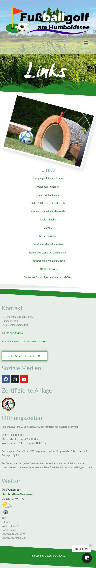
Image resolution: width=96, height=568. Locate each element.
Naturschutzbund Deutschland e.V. (48, 252)
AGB (62, 555)
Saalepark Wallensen (48, 195)
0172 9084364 (14, 333)
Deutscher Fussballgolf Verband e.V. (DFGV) (48, 277)
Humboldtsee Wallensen (18, 494)
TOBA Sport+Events (48, 269)
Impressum (37, 555)
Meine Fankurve (48, 236)
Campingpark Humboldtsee (48, 178)
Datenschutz (52, 555)
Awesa (48, 227)
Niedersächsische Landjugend (48, 260)
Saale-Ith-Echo (48, 219)
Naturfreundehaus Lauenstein (48, 244)
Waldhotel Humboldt (48, 186)
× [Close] (90, 545)
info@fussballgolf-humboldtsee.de (28, 341)
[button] (48, 43)
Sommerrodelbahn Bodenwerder (48, 211)
